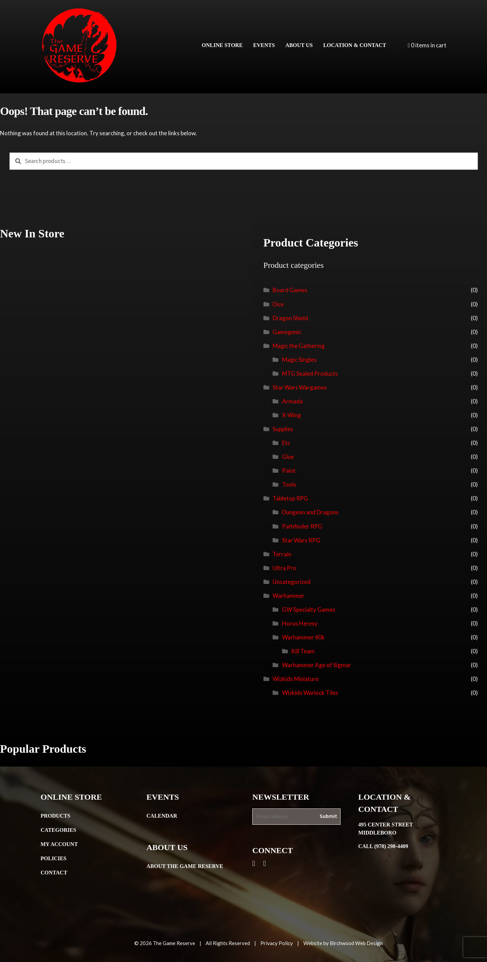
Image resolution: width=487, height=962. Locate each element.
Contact (54, 872)
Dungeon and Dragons (310, 512)
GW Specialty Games (308, 609)
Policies (53, 858)
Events (264, 45)
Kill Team (303, 651)
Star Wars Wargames (300, 387)
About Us (299, 45)
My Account (59, 844)
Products (55, 816)
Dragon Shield (290, 318)
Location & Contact (354, 45)
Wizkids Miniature (296, 678)
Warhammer (288, 595)
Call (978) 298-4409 (383, 846)
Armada (292, 401)
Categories (58, 830)
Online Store (222, 45)
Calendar (161, 816)
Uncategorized (291, 581)
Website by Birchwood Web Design (343, 943)
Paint (289, 470)
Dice (278, 304)
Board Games (290, 290)
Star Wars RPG (301, 540)
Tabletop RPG (290, 498)
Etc (286, 442)
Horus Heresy (300, 623)
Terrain (282, 554)
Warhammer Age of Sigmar (316, 664)
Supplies (283, 428)
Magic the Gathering (299, 345)
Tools (289, 484)
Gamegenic (287, 331)
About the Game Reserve (184, 866)
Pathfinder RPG (302, 526)
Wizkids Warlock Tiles (310, 692)
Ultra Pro (284, 567)
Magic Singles (299, 359)
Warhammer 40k (303, 637)
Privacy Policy (276, 943)
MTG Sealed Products (310, 373)
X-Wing (291, 415)
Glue (288, 456)
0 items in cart (427, 45)
